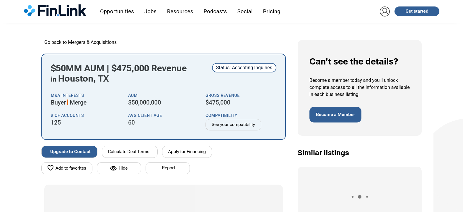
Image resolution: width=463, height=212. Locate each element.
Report (168, 167)
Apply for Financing (187, 151)
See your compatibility (233, 124)
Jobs (150, 11)
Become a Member (335, 114)
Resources (180, 11)
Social (245, 11)
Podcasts (215, 11)
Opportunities (117, 11)
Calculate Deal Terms (128, 151)
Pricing (272, 11)
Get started (416, 11)
